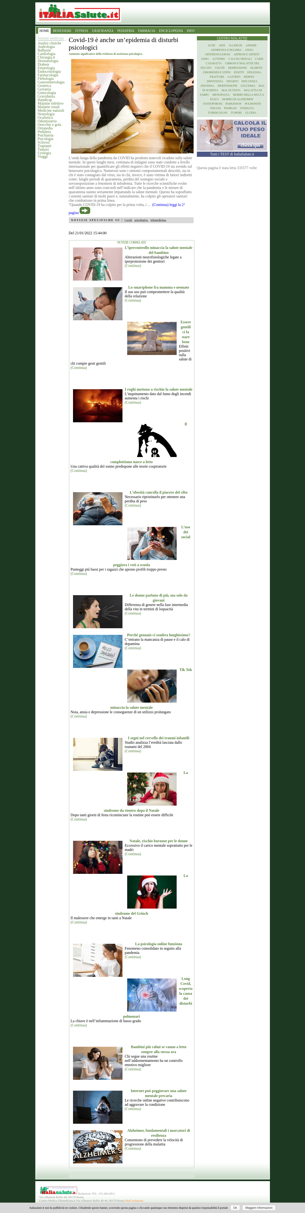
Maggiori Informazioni (258, 1207)
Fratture (217, 76)
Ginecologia (47, 93)
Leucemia (248, 85)
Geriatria (44, 89)
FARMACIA (146, 31)
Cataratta (214, 63)
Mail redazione (134, 1200)
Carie (259, 58)
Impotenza (215, 81)
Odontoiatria (47, 121)
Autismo (218, 58)
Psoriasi (230, 108)
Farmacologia (48, 75)
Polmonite (253, 103)
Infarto (232, 81)
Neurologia (46, 114)
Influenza (249, 81)
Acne (211, 45)
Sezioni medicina (51, 38)
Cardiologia (47, 54)
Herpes (249, 76)
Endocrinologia (49, 71)
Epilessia (254, 72)
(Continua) (133, 266)
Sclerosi (44, 142)
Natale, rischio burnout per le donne (159, 841)
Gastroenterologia (51, 82)
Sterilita (247, 108)
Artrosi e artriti (247, 54)
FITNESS (81, 31)
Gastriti (234, 76)
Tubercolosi (217, 112)
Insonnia (207, 85)
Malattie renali (49, 107)
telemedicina (158, 220)
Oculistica (45, 117)
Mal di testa (231, 90)
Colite (220, 67)
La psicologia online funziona (158, 944)
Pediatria (44, 132)
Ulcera (250, 112)
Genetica (44, 86)
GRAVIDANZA (103, 31)
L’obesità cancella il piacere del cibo (158, 492)
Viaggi (43, 156)
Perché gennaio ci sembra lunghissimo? (158, 635)
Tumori (43, 149)
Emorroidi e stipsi (217, 72)
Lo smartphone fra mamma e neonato (158, 287)
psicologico (141, 220)
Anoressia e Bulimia (226, 49)
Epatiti (239, 72)
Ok (235, 1207)
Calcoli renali (240, 58)
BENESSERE (62, 31)
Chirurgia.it (46, 57)
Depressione (237, 67)
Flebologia (46, 79)
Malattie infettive (51, 103)
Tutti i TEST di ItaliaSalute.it (232, 154)
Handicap (45, 100)
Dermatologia (48, 61)
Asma (205, 58)
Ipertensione (227, 85)
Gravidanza (46, 96)
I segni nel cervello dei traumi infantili (158, 738)
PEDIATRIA (125, 31)
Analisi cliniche (49, 43)
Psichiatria (46, 135)
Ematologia (46, 68)
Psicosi (215, 108)
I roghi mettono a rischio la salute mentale (158, 389)
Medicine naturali (51, 110)
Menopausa (221, 94)
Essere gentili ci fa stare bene (185, 332)
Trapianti (44, 146)
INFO (191, 31)
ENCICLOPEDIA (171, 31)
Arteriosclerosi (217, 54)
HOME (44, 31)
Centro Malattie (232, 38)
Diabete (43, 64)
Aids (222, 45)
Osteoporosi (212, 103)
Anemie (251, 45)
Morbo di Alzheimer (237, 99)
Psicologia (45, 139)
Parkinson (234, 103)
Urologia (44, 153)
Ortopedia (45, 128)
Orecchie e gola (49, 125)
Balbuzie (44, 50)
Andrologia (46, 47)
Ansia (249, 49)
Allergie (235, 45)
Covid (128, 220)
